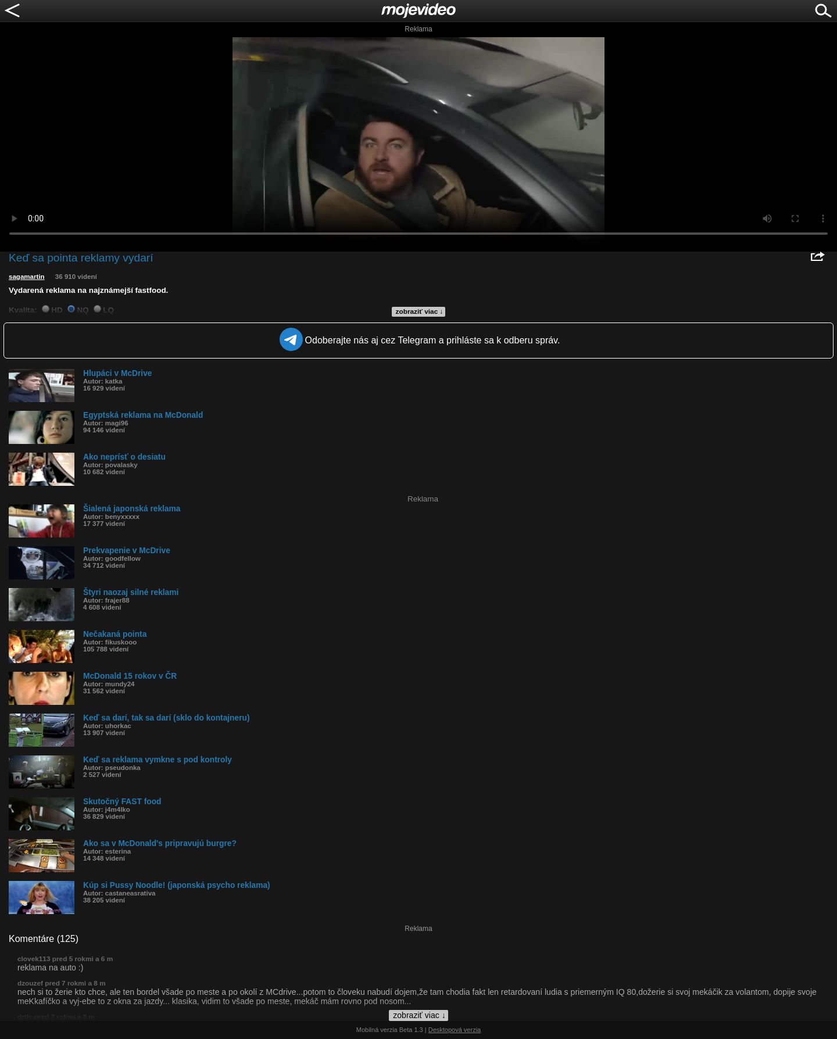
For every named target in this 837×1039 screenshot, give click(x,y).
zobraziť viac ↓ (419, 311)
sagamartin (27, 276)
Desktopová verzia (454, 1029)
